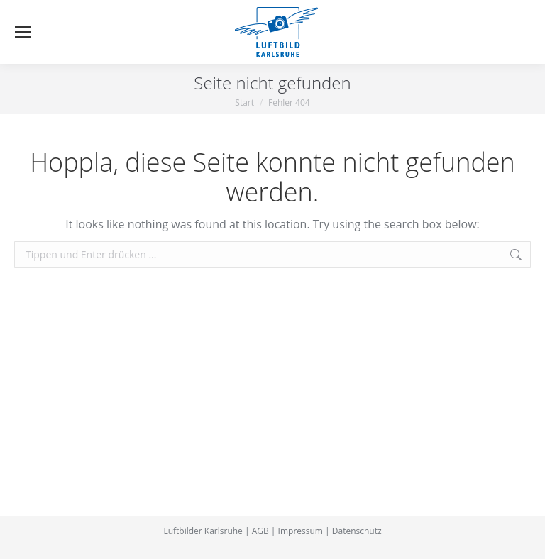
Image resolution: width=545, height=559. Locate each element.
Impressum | (304, 531)
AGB (260, 531)
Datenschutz (357, 531)
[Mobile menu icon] (22, 31)
